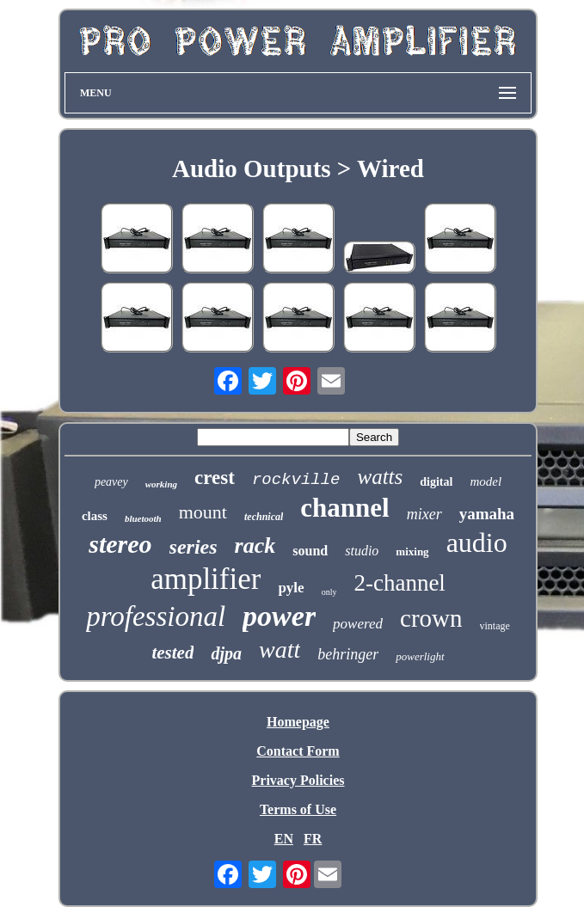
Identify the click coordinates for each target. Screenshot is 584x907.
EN (283, 838)
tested (172, 652)
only (329, 592)
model (485, 481)
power (279, 616)
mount (203, 512)
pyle (291, 587)
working (161, 484)
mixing (412, 551)
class (95, 516)
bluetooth (143, 518)
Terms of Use (298, 809)
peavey (111, 481)
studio (361, 550)
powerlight (420, 656)
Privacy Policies (298, 780)
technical (263, 517)
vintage (495, 626)
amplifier (206, 579)
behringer (347, 654)
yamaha (486, 514)
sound (310, 550)
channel (344, 508)
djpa (226, 653)
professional (155, 616)
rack (255, 545)
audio (476, 542)
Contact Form (297, 751)
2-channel (399, 583)
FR (313, 838)
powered (358, 624)
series (193, 547)
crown (431, 618)
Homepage (298, 721)
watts (380, 476)
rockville (296, 479)
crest (214, 477)
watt (279, 649)
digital (436, 481)
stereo (120, 544)
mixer (424, 514)
